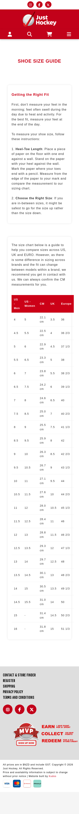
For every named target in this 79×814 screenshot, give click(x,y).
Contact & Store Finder (19, 675)
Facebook (20, 711)
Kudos (52, 776)
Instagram (8, 711)
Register (9, 680)
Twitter (32, 711)
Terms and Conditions (18, 697)
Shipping (9, 686)
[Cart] (49, 34)
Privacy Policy (13, 692)
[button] (29, 34)
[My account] (10, 34)
